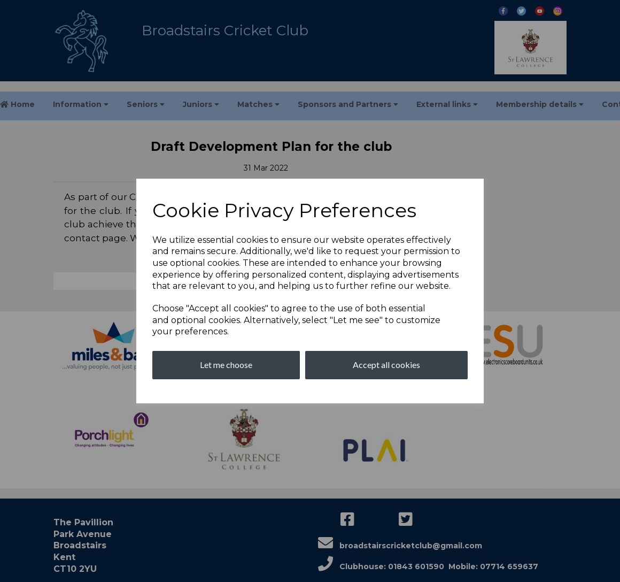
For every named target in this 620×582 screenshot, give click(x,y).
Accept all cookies (386, 364)
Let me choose (226, 364)
